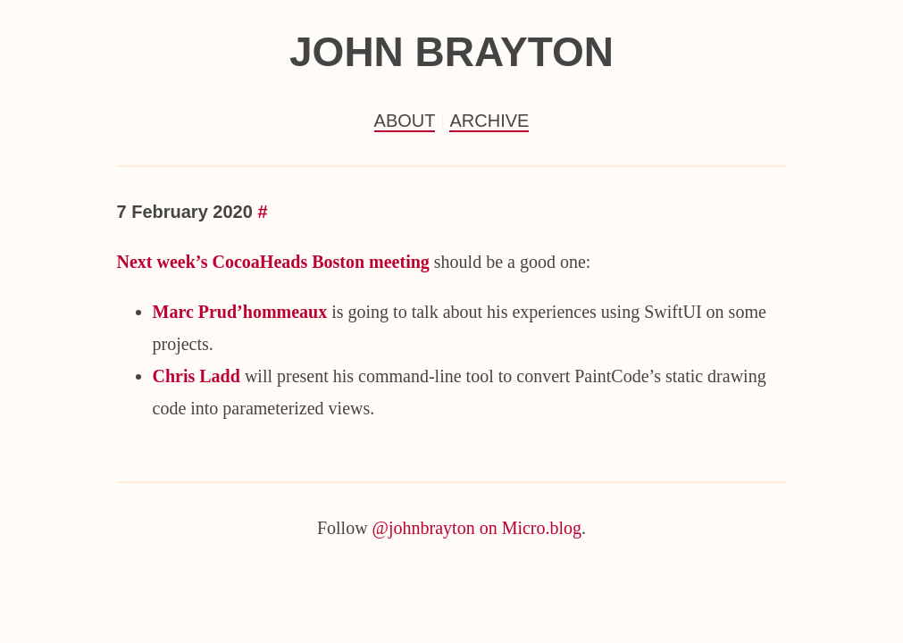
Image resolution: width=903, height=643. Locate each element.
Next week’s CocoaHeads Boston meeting (273, 261)
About (405, 120)
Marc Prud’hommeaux (240, 312)
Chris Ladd (196, 376)
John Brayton (451, 52)
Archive (489, 120)
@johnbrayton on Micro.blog (477, 528)
